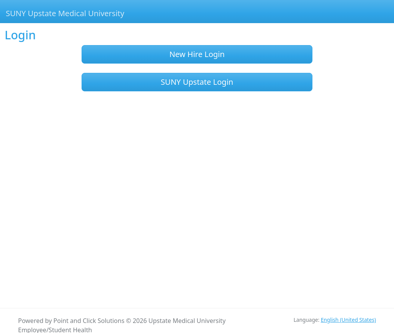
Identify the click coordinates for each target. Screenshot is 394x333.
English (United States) (348, 319)
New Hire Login (197, 54)
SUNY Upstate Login (197, 82)
